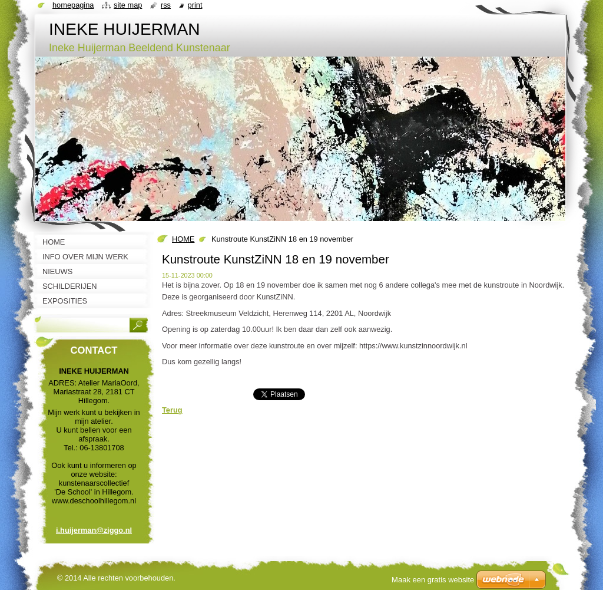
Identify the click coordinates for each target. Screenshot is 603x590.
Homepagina (73, 5)
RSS (166, 5)
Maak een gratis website (433, 579)
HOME (183, 239)
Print (195, 5)
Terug (172, 410)
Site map (128, 5)
